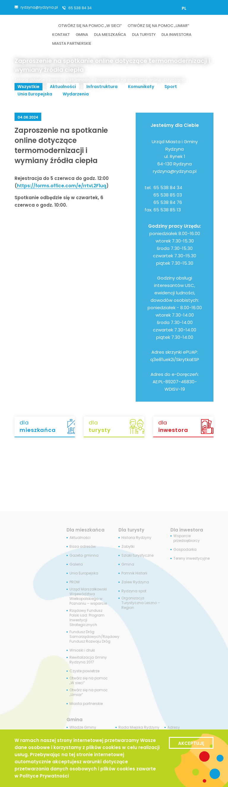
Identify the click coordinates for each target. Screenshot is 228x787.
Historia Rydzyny (136, 537)
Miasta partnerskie (86, 703)
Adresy (173, 727)
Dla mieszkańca (85, 530)
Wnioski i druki (82, 650)
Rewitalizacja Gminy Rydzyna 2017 (88, 660)
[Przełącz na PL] (184, 8)
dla (47, 426)
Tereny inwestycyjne (191, 558)
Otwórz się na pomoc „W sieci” (88, 680)
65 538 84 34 (80, 8)
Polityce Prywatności (44, 776)
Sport (170, 87)
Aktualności (79, 80)
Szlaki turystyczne (137, 555)
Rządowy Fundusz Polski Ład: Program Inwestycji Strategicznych (86, 617)
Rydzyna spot (133, 591)
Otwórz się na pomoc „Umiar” (88, 692)
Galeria (76, 564)
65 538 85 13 (167, 210)
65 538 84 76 (167, 202)
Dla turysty (131, 530)
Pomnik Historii (134, 573)
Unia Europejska (35, 94)
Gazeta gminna (84, 555)
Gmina (56, 80)
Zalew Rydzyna (135, 582)
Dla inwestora (186, 530)
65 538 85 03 (167, 195)
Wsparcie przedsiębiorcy (186, 538)
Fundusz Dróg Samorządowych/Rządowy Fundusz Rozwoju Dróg (94, 637)
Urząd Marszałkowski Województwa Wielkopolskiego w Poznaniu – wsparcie (88, 596)
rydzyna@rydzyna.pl (39, 7)
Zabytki (127, 546)
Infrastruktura (102, 87)
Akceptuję (191, 743)
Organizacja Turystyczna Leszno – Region (140, 603)
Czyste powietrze (84, 671)
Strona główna (30, 80)
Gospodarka (185, 549)
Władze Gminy (82, 727)
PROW (74, 582)
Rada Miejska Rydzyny (138, 727)
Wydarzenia (76, 94)
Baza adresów (82, 546)
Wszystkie (28, 87)
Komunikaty (141, 87)
